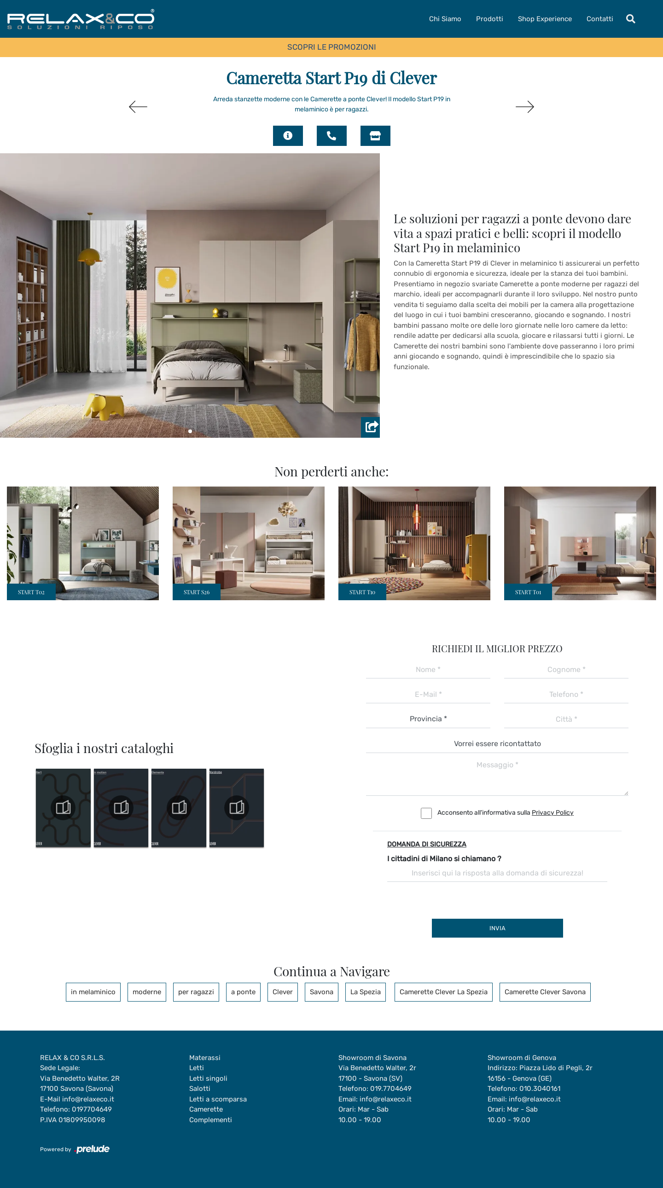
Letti (196, 1068)
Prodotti (489, 19)
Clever (283, 992)
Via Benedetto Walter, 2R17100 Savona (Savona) (80, 1083)
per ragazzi (196, 992)
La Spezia (365, 992)
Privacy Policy (553, 813)
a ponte (243, 992)
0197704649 (92, 1109)
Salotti (199, 1088)
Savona (321, 992)
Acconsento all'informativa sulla (505, 813)
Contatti (600, 19)
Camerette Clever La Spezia (444, 992)
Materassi (205, 1058)
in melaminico (93, 992)
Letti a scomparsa (218, 1099)
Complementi (210, 1120)
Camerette (206, 1109)
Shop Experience (545, 19)
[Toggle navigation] (631, 18)
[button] (190, 431)
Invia (497, 928)
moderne (147, 992)
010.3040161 (539, 1088)
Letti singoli (208, 1078)
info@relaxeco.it (88, 1099)
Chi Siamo (445, 19)
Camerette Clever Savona (545, 992)
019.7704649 (391, 1088)
